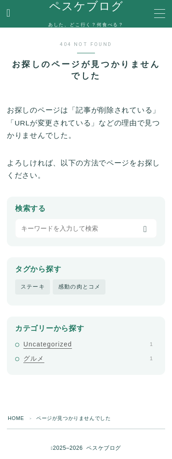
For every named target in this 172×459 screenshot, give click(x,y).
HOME (16, 418)
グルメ (88, 358)
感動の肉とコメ (79, 286)
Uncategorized (88, 344)
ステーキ (33, 286)
